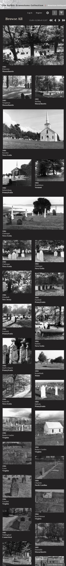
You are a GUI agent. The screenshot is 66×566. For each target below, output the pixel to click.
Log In (29, 13)
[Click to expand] (61, 12)
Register (39, 13)
